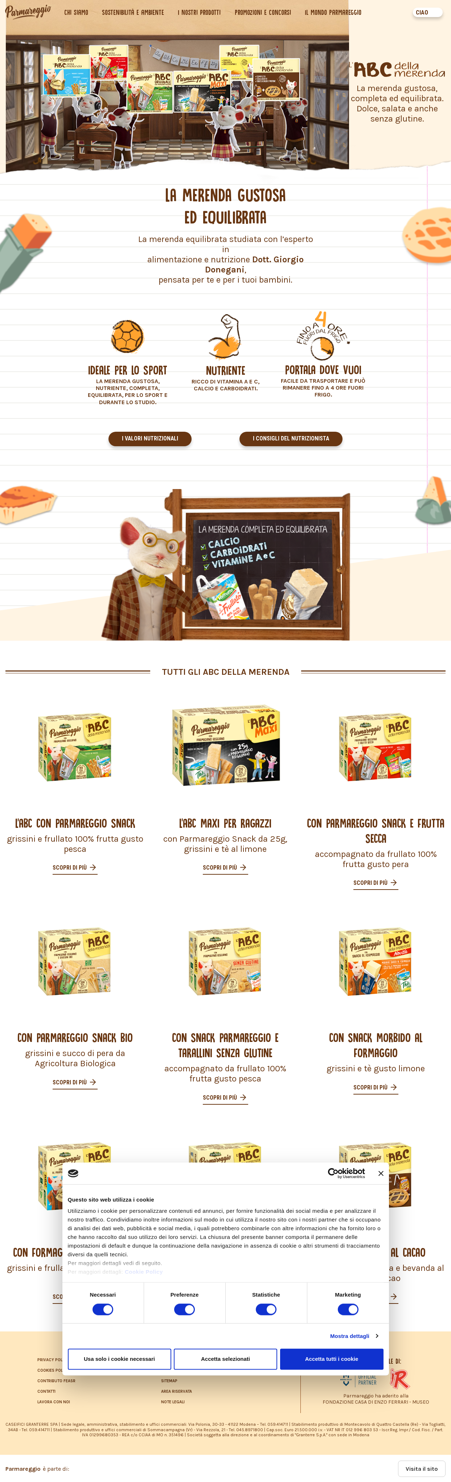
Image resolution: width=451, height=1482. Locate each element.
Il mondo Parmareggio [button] (334, 12)
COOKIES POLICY (53, 1369)
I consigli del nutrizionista (291, 439)
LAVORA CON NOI (53, 1401)
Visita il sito (422, 1468)
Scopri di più (70, 866)
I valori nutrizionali (150, 439)
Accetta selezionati (225, 1359)
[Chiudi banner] (381, 1173)
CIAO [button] (421, 12)
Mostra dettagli (349, 1336)
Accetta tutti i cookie (331, 1359)
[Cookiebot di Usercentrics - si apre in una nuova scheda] (333, 1173)
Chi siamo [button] (77, 12)
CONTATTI (46, 1390)
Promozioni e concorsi (263, 12)
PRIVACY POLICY (53, 1359)
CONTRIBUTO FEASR (56, 1380)
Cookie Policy (144, 1272)
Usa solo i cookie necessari (119, 1359)
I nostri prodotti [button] (200, 12)
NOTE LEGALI (173, 1401)
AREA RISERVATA (176, 1390)
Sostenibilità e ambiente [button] (134, 12)
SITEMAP (169, 1380)
